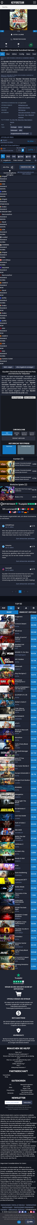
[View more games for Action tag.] (20, 128)
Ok (19, 1222)
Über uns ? (18, 1054)
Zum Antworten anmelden (25, 541)
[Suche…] (18, 7)
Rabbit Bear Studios (24, 108)
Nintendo (10, 1095)
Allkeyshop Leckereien (26, 1096)
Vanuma (8, 547)
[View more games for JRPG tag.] (20, 131)
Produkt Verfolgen (18, 440)
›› (27, 593)
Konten (28, 160)
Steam (33, 112)
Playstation (10, 1092)
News (28, 54)
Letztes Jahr (16, 436)
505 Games (21, 110)
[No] (35, 1219)
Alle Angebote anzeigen (24, 369)
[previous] (2, 31)
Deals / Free (26, 1090)
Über (8, 54)
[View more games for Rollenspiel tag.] (14, 131)
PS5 (16, 120)
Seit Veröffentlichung (7, 436)
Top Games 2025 (26, 1094)
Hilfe (30, 1222)
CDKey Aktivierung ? (18, 1066)
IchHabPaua (9, 527)
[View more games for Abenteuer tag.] (27, 128)
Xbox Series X (28, 120)
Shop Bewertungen (27, 1092)
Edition (14, 54)
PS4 (13, 120)
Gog (26, 115)
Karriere (4, 1211)
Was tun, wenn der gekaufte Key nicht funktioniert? (19, 1063)
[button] (20, 150)
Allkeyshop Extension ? (18, 1069)
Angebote (7, 160)
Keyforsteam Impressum (24, 1209)
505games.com (23, 105)
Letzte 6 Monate (24, 436)
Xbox (10, 1089)
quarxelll (8, 570)
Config (21, 54)
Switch (12, 122)
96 (21, 514)
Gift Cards (26, 1088)
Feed (34, 54)
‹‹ (12, 593)
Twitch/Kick (6, 1077)
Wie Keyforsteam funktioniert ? (19, 1056)
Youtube (30, 1077)
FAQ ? (18, 1067)
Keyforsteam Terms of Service (13, 1207)
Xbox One (21, 120)
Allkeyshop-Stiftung (16, 1211)
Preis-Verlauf (18, 160)
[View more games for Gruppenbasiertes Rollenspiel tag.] (19, 134)
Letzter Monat (32, 436)
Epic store (21, 115)
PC (10, 1087)
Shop (6, 1079)
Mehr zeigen (8, 369)
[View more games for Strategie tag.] (13, 128)
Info (2, 54)
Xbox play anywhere (24, 112)
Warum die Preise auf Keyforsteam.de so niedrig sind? (18, 1059)
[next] (35, 31)
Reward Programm (27, 1087)
